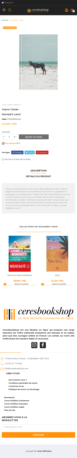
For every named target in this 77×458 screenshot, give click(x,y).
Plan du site (9, 410)
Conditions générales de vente (23, 383)
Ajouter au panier (33, 137)
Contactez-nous (16, 386)
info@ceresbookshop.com (16, 368)
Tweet (30, 152)
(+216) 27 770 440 (13, 363)
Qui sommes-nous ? (18, 380)
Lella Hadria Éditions (11, 105)
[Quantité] (9, 137)
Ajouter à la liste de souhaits (16, 159)
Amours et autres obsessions (19, 275)
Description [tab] (38, 170)
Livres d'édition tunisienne (16, 401)
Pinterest (43, 152)
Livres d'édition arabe (14, 407)
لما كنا (57, 275)
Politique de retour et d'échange (24, 389)
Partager (18, 152)
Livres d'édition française (16, 404)
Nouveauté (9, 397)
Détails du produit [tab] (38, 176)
